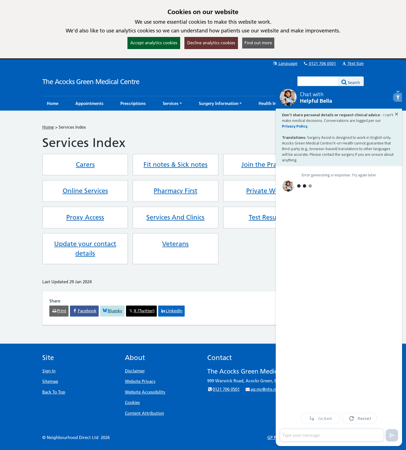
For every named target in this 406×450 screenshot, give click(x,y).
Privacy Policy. (295, 126)
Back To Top (53, 392)
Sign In (49, 371)
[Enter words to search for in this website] (317, 82)
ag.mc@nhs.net (262, 389)
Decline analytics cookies (211, 42)
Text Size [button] (352, 63)
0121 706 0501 (319, 63)
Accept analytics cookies (153, 42)
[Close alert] (396, 114)
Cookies (132, 402)
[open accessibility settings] (397, 97)
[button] (172, 103)
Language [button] (284, 63)
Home (48, 127)
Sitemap (50, 381)
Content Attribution (144, 413)
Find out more (258, 42)
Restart (359, 418)
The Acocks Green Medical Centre (90, 82)
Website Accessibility (145, 392)
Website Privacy (140, 381)
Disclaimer (135, 371)
